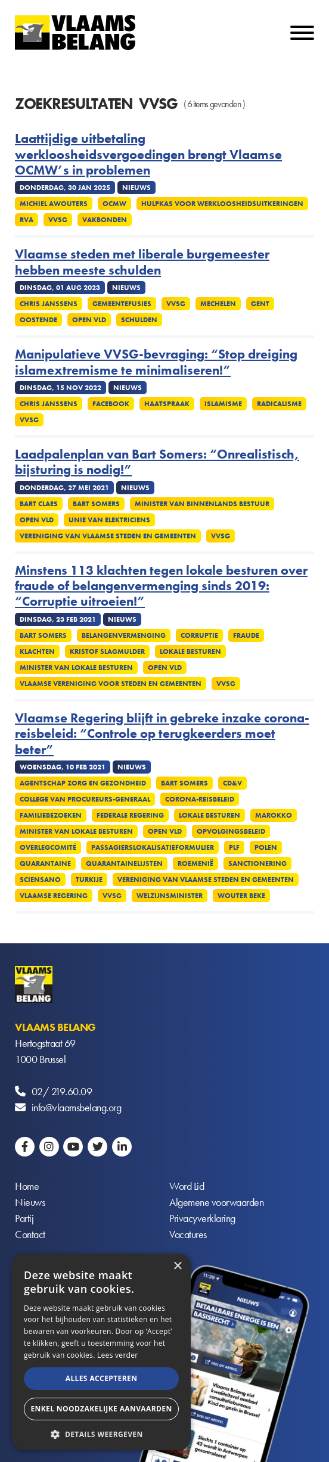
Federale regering (130, 815)
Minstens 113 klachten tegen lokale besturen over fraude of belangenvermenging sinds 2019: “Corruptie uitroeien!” (161, 586)
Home (27, 1186)
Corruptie (199, 635)
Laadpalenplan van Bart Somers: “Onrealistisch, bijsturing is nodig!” (157, 462)
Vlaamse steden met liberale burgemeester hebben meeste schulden (142, 262)
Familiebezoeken (51, 815)
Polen (265, 847)
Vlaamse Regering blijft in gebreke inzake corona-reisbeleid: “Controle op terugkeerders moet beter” (162, 734)
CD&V (232, 783)
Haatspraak (167, 404)
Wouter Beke (241, 895)
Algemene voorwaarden (216, 1202)
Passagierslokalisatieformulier (152, 847)
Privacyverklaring (202, 1218)
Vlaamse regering (54, 895)
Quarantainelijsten (124, 863)
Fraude (246, 635)
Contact (30, 1234)
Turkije (89, 879)
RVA (26, 220)
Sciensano (40, 879)
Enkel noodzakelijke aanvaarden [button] (101, 1409)
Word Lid (186, 1186)
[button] (101, 1433)
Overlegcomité (48, 847)
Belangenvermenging (124, 635)
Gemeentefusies (121, 303)
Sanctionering (257, 863)
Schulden (139, 320)
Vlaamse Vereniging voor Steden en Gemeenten (110, 683)
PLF (234, 847)
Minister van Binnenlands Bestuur (202, 504)
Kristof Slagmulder (107, 651)
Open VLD (89, 320)
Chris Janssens (48, 303)
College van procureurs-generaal (85, 799)
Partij (24, 1218)
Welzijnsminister (169, 895)
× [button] (177, 1266)
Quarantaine (45, 863)
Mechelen (218, 303)
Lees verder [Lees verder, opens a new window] (117, 1355)
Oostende (38, 320)
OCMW (114, 203)
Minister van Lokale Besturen (76, 667)
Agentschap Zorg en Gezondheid (83, 783)
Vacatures (188, 1234)
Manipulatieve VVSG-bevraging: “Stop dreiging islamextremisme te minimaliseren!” (156, 362)
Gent (260, 303)
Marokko (273, 815)
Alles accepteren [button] (102, 1378)
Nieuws (30, 1202)
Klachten (37, 651)
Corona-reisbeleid (199, 799)
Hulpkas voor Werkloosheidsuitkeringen (222, 203)
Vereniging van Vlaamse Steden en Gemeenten (108, 536)
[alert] (101, 1352)
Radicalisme (279, 404)
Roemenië (195, 863)
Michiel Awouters (54, 203)
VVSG (57, 220)
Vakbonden (104, 220)
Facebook (110, 404)
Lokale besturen (190, 651)
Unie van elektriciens (109, 520)
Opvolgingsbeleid (231, 831)
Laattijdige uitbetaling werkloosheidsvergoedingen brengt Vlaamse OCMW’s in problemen (148, 154)
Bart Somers (96, 504)
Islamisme (223, 404)
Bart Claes (39, 504)
